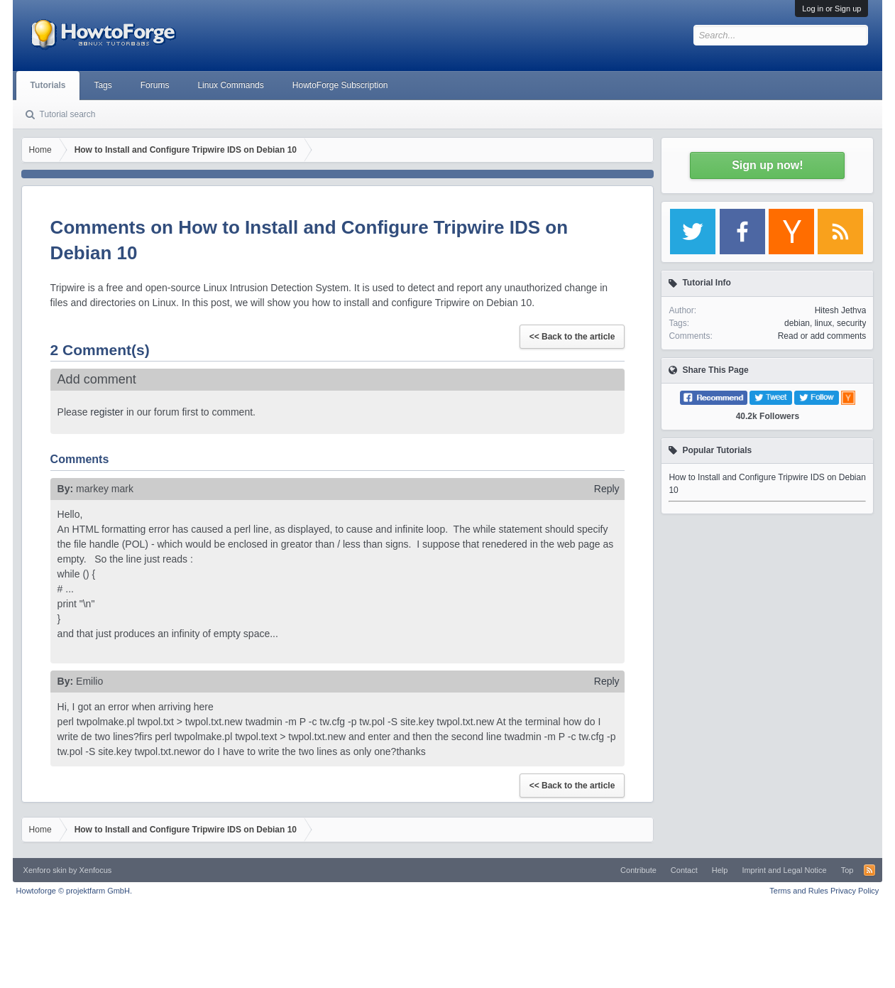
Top (847, 870)
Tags (102, 85)
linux (824, 323)
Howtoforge (74, 890)
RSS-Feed (869, 870)
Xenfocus (95, 870)
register (106, 412)
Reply (607, 488)
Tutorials (48, 85)
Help (720, 870)
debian (797, 323)
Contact (684, 870)
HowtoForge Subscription (340, 85)
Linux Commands (230, 85)
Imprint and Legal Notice (784, 870)
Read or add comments (822, 336)
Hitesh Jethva (841, 310)
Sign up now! (767, 165)
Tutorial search (68, 114)
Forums (155, 85)
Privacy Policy (854, 890)
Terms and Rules (798, 890)
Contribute (638, 870)
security (851, 323)
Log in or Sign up (831, 8)
